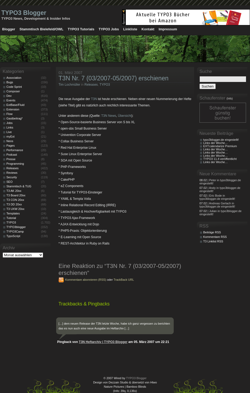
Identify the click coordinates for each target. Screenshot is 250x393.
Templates (13, 213)
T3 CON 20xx (15, 199)
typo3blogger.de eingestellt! (221, 139)
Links (9, 127)
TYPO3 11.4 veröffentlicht (220, 158)
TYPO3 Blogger (23, 12)
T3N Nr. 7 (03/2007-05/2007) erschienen (114, 78)
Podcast (11, 154)
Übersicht (124, 116)
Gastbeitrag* (14, 118)
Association (13, 77)
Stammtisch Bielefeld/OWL (41, 29)
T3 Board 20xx (16, 195)
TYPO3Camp (15, 231)
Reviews (12, 172)
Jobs (9, 123)
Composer (13, 91)
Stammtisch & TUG (18, 186)
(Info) (230, 98)
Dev (9, 95)
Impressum (168, 29)
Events (10, 100)
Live (9, 132)
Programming (15, 163)
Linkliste (130, 29)
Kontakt (147, 29)
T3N (94, 99)
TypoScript (13, 236)
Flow (9, 113)
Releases (91, 84)
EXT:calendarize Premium (220, 146)
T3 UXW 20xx (15, 208)
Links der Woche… (215, 142)
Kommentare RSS (215, 236)
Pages (10, 145)
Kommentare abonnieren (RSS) (85, 279)
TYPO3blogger (16, 227)
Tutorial (11, 218)
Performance (14, 150)
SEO (9, 181)
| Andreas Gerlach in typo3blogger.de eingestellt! (217, 205)
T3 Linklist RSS (213, 241)
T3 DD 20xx (14, 204)
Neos (9, 141)
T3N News (108, 116)
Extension (12, 109)
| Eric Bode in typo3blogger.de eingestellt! (217, 197)
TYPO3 (104, 84)
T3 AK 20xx (13, 190)
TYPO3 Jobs (109, 29)
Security (11, 177)
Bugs (9, 82)
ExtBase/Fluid (15, 104)
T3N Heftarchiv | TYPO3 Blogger (103, 342)
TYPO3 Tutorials (81, 29)
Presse (10, 159)
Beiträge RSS (212, 232)
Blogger (8, 29)
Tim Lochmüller (69, 84)
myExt (10, 136)
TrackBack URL (124, 279)
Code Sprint (14, 86)
